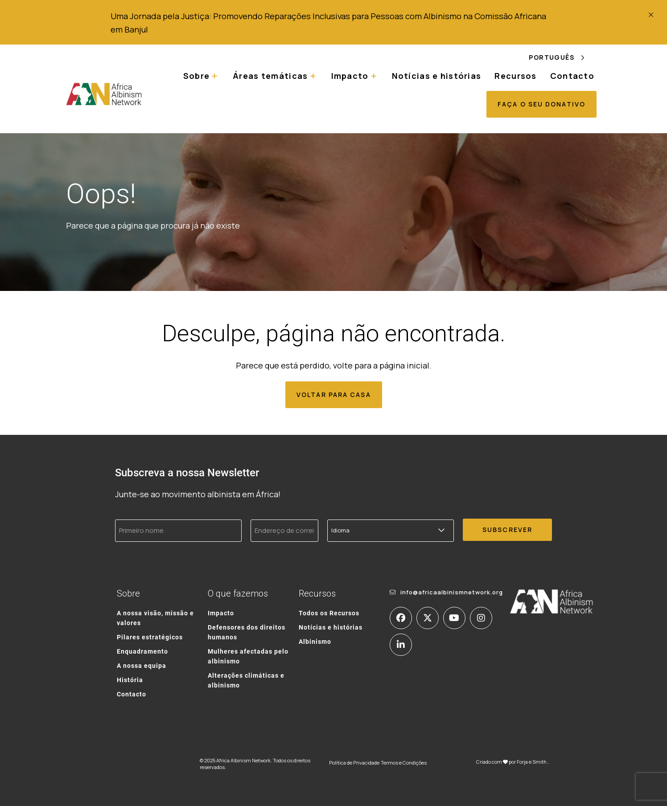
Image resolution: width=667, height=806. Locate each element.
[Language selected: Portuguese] (562, 57)
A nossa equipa (141, 665)
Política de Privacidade (354, 762)
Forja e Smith (532, 761)
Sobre (196, 75)
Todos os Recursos (329, 613)
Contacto (572, 75)
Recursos (515, 75)
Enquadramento (142, 651)
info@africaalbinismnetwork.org (451, 592)
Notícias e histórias (437, 75)
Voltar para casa (333, 394)
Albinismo (315, 641)
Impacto (350, 75)
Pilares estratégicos (150, 637)
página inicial (404, 365)
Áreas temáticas (270, 75)
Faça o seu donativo (541, 104)
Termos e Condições (404, 762)
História (130, 679)
